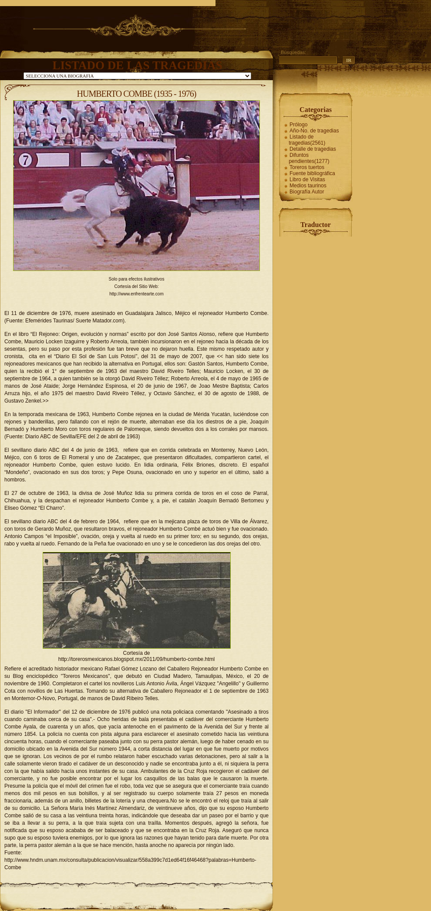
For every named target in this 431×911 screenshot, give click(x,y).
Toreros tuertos (307, 167)
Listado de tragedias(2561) (307, 140)
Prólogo (298, 125)
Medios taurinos (308, 186)
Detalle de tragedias (313, 149)
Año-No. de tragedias (314, 131)
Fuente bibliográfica (312, 173)
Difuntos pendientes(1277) (309, 158)
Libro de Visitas (307, 179)
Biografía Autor (307, 192)
